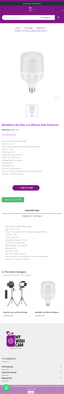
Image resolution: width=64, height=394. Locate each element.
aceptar (31, 392)
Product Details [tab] (32, 216)
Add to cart (26, 188)
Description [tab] (32, 210)
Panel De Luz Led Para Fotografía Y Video (16, 312)
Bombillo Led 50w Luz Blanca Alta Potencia (48, 312)
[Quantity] (5, 188)
